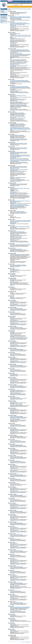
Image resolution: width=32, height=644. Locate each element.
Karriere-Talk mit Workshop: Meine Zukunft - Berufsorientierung (20, 54)
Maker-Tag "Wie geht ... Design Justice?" (17, 119)
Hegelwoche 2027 (13, 630)
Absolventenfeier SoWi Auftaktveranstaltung (17, 231)
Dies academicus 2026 (14, 374)
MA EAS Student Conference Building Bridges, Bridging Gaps (20, 244)
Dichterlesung (12, 317)
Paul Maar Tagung (13, 274)
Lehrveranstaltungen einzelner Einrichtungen (4, 17)
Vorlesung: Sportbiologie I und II (15, 334)
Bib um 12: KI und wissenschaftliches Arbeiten (17, 116)
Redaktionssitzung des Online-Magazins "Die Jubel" (18, 12)
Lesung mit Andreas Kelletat (14, 419)
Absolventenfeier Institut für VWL (15, 237)
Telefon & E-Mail (3, 20)
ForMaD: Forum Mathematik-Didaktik (16, 404)
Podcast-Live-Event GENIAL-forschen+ (16, 390)
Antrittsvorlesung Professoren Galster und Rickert (18, 104)
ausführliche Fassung (2, 11)
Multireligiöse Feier (13, 619)
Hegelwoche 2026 (13, 27)
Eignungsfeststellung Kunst (14, 269)
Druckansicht (3, 12)
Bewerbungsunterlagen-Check (15, 33)
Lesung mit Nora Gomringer (14, 483)
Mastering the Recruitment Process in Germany (18, 95)
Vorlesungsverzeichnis (4, 16)
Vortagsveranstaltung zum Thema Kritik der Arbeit (18, 194)
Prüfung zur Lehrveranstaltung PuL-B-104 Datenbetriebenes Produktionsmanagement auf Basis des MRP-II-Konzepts (20, 607)
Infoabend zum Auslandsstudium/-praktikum (17, 179)
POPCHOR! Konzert (13, 240)
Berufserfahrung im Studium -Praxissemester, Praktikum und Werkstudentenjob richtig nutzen (20, 201)
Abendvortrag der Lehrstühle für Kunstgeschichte (18, 59)
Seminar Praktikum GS (14, 301)
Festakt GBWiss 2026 (13, 468)
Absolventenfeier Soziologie (14, 234)
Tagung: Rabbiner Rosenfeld (15, 397)
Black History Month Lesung (14, 585)
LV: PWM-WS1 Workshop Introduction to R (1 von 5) (18, 337)
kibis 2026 (11, 292)
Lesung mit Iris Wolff (13, 98)
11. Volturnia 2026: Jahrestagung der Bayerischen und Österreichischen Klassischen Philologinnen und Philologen (20, 50)
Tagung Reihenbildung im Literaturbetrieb (17, 112)
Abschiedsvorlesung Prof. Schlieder (16, 249)
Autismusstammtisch (13, 108)
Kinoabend (12, 71)
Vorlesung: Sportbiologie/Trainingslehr (16, 308)
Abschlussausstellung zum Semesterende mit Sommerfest (19, 254)
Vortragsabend (12, 260)
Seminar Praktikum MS (14, 304)
